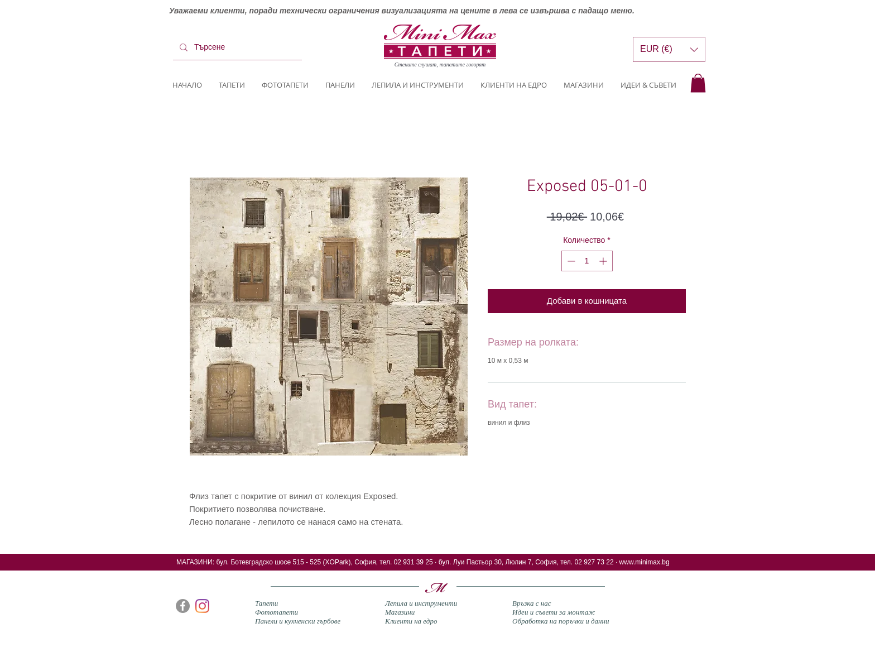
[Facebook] (183, 606)
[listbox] (669, 49)
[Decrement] (570, 261)
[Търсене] (236, 47)
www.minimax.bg (644, 562)
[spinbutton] (587, 261)
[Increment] (604, 261)
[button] (698, 83)
